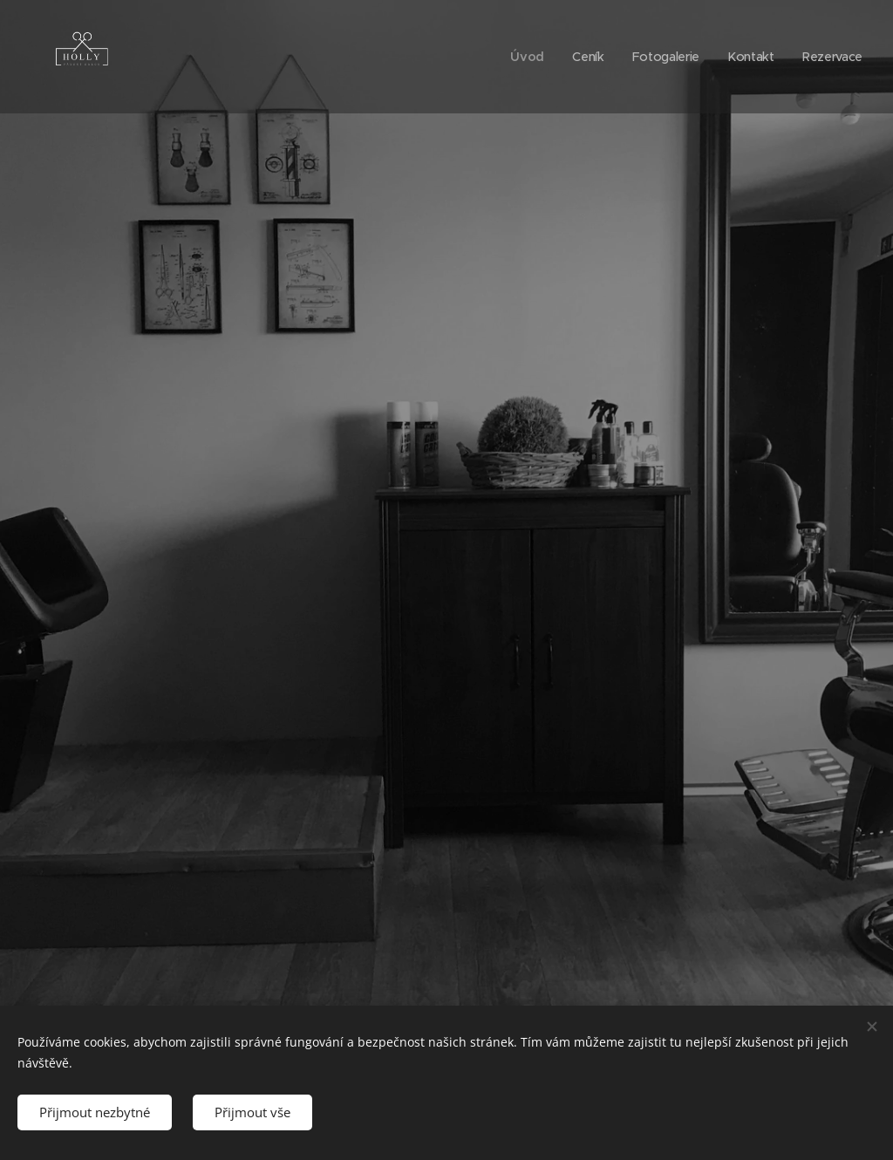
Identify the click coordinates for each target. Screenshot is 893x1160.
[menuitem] (522, 56)
